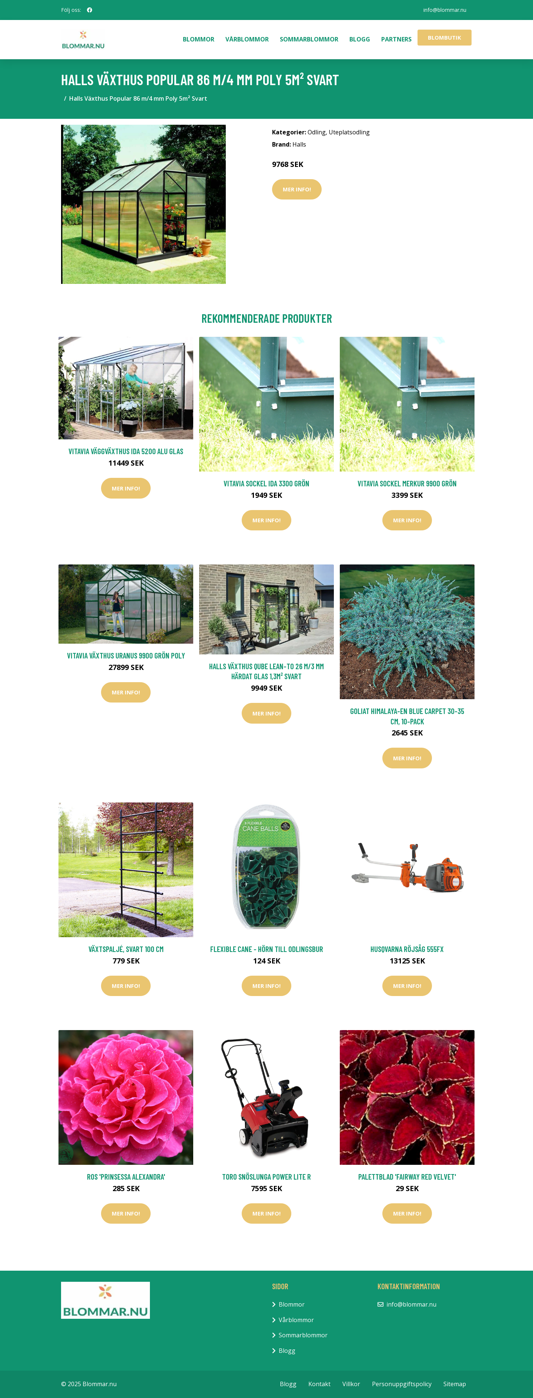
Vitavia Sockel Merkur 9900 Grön (407, 483)
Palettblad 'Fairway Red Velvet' (407, 1176)
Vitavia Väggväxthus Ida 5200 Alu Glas (125, 451)
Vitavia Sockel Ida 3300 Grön (266, 483)
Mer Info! (297, 189)
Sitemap (454, 1384)
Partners (396, 39)
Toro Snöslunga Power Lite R (266, 1176)
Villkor (351, 1384)
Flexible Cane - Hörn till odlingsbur (266, 948)
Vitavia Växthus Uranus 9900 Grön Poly (126, 655)
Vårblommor (247, 39)
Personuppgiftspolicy (402, 1384)
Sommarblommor (309, 39)
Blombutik (444, 37)
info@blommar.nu (444, 9)
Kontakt (319, 1384)
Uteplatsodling (349, 132)
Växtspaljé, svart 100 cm (126, 948)
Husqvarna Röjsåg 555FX (407, 948)
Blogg (359, 39)
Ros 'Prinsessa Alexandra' (126, 1176)
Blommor (198, 39)
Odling (317, 132)
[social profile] (89, 10)
